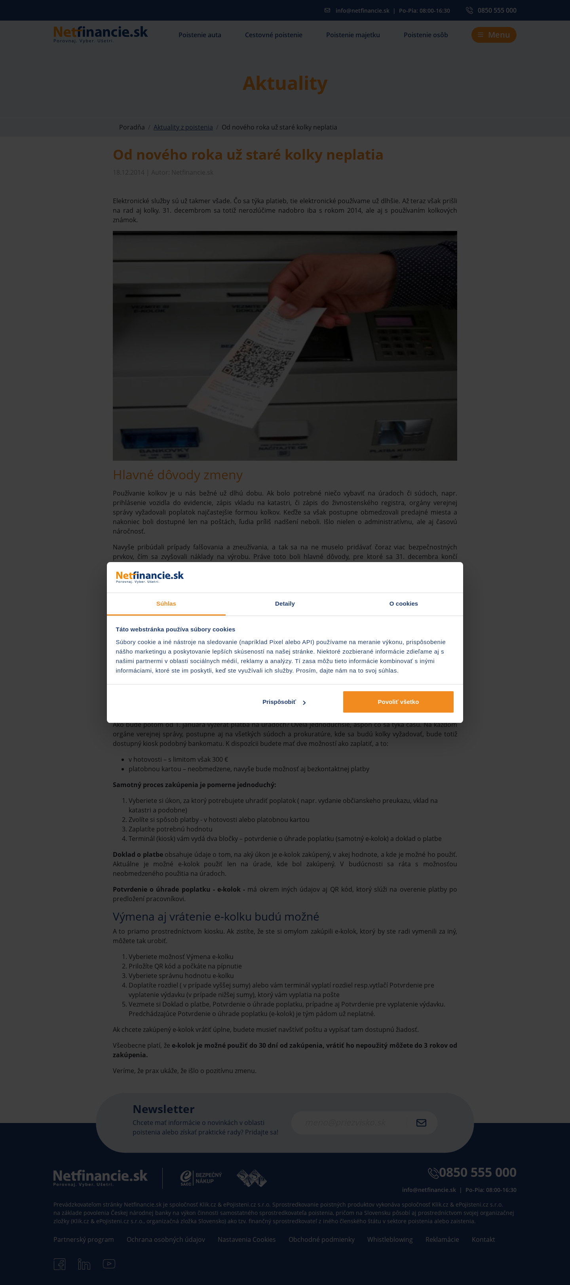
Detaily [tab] (285, 603)
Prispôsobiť (284, 701)
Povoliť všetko (398, 701)
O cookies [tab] (404, 603)
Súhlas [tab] (166, 603)
